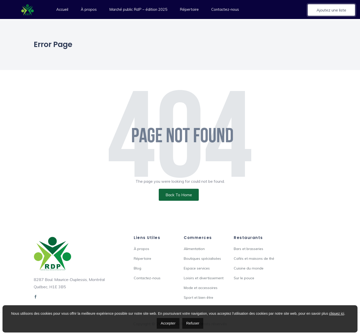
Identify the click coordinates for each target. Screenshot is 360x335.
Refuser (193, 323)
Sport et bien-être (198, 297)
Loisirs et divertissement (204, 278)
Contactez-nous (225, 9)
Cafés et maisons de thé (254, 258)
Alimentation (194, 248)
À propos (89, 9)
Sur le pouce (244, 278)
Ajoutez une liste (331, 10)
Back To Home (179, 194)
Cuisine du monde (249, 268)
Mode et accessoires (201, 288)
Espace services (197, 268)
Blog (137, 268)
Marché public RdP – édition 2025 (138, 9)
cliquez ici (336, 314)
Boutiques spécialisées (202, 258)
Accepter (168, 323)
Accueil (62, 9)
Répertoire (189, 9)
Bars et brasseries (248, 248)
